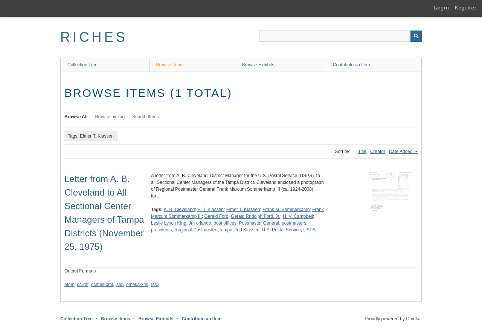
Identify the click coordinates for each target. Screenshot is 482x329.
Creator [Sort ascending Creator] (377, 151)
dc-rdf (82, 284)
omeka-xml (137, 284)
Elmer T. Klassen (243, 209)
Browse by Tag (110, 116)
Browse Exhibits (258, 64)
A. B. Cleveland (179, 209)
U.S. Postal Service (281, 230)
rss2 (155, 284)
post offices (225, 223)
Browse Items (170, 64)
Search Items (145, 116)
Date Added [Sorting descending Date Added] (401, 151)
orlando (203, 223)
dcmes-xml (102, 284)
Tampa (225, 230)
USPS (309, 230)
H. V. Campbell (298, 216)
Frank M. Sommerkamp (286, 209)
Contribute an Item (351, 64)
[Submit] (416, 36)
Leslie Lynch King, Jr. (172, 223)
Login (441, 8)
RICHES (94, 37)
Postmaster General (259, 223)
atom (69, 284)
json (119, 284)
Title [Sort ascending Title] (362, 151)
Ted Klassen (247, 230)
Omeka (413, 318)
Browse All (76, 116)
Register (466, 8)
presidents (161, 230)
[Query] (340, 36)
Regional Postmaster (195, 230)
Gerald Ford (216, 216)
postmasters (294, 223)
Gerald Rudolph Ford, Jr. (255, 216)
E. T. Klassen (210, 209)
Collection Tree (82, 64)
